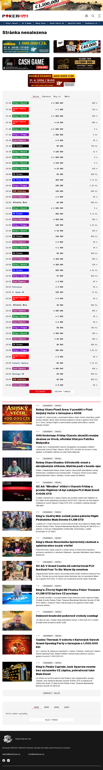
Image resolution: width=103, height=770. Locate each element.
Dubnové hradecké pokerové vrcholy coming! (67, 616)
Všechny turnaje (63, 391)
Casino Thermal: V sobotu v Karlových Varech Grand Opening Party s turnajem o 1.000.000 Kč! (67, 643)
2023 (66, 707)
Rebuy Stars (40, 23)
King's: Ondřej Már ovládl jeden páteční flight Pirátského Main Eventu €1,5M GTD (67, 517)
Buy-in (57, 96)
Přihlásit (86, 15)
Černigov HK (18, 374)
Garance (46, 96)
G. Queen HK (18, 292)
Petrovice (17, 287)
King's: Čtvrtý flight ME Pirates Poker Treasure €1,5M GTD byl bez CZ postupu (68, 591)
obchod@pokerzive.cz (11, 754)
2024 (56, 707)
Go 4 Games (26, 23)
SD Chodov (18, 146)
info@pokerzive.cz (36, 754)
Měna (67, 96)
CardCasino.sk (91, 23)
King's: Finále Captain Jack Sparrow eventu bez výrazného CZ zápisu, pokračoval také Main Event (65, 670)
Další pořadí (51, 720)
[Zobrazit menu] (99, 16)
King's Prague (20, 134)
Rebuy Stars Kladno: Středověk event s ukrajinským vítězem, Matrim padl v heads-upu (68, 464)
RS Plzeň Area (20, 179)
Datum (36, 96)
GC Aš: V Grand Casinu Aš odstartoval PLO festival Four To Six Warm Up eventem (65, 567)
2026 (36, 707)
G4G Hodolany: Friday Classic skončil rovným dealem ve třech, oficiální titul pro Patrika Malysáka (67, 439)
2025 (46, 707)
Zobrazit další (51, 693)
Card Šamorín (19, 140)
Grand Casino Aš (57, 23)
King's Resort (12, 23)
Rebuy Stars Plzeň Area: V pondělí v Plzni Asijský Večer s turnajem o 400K (64, 411)
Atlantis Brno (20, 202)
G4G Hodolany (19, 191)
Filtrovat (40, 391)
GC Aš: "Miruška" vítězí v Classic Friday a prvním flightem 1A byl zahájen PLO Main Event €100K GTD (67, 490)
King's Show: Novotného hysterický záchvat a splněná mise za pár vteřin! (67, 543)
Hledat (93, 15)
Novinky (57, 405)
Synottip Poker (74, 23)
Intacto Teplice (20, 363)
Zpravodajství (47, 405)
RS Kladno (18, 213)
